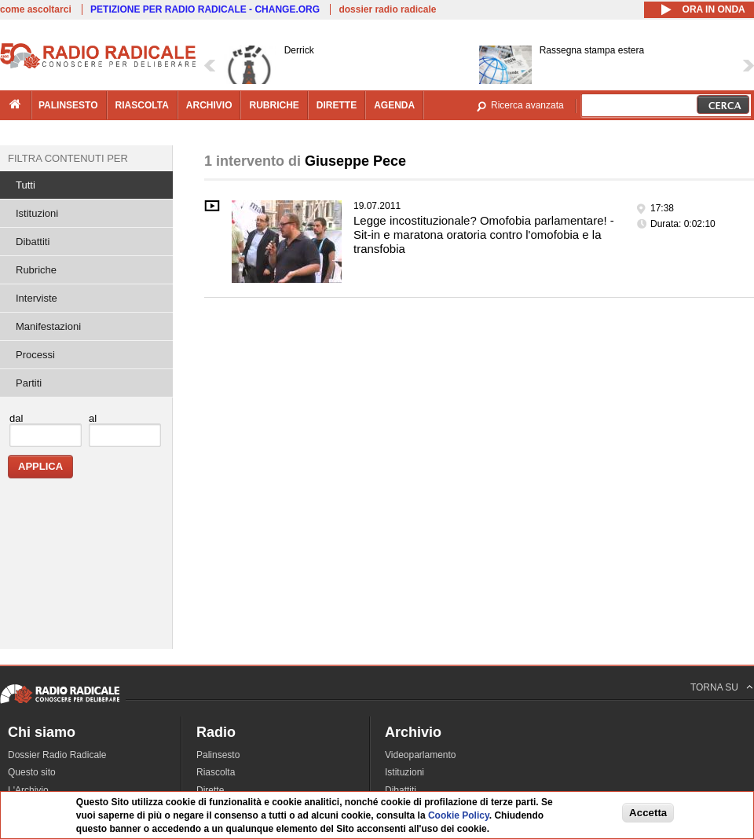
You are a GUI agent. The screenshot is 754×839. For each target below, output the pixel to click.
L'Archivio (28, 790)
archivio (209, 105)
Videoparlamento (420, 754)
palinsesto (68, 105)
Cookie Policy (458, 815)
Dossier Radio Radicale (57, 754)
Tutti (25, 185)
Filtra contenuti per (68, 158)
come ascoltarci (35, 9)
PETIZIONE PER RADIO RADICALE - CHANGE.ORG (205, 9)
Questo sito (32, 772)
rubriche (273, 105)
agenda (394, 105)
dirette (337, 105)
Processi (35, 355)
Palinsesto (218, 754)
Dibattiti (32, 241)
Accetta (648, 813)
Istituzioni (37, 213)
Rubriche (36, 270)
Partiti (29, 383)
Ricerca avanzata (527, 105)
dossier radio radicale (387, 9)
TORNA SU (714, 687)
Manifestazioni (48, 326)
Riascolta (215, 772)
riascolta (142, 105)
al (93, 418)
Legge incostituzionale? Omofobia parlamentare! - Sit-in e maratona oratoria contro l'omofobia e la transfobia (483, 234)
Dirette (210, 790)
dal (16, 418)
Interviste (36, 298)
